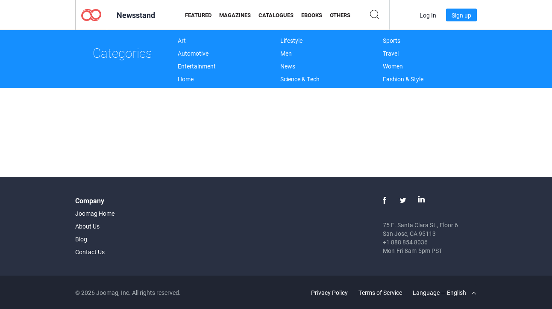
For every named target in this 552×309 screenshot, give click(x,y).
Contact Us (90, 252)
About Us (87, 226)
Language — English (444, 292)
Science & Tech (300, 79)
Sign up (461, 15)
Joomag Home (95, 213)
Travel (391, 53)
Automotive (193, 53)
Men (286, 53)
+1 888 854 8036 (405, 242)
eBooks (311, 15)
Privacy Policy (329, 292)
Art (182, 40)
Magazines (235, 15)
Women (393, 66)
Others (340, 15)
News (287, 66)
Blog (81, 239)
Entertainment (197, 66)
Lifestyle (291, 40)
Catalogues (276, 15)
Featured (198, 15)
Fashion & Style (403, 79)
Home (186, 79)
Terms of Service (380, 292)
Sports (391, 40)
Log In (428, 15)
